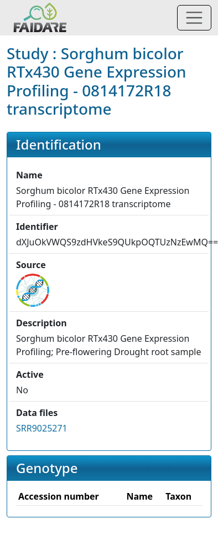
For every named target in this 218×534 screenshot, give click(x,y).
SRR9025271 (42, 428)
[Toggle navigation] (194, 17)
